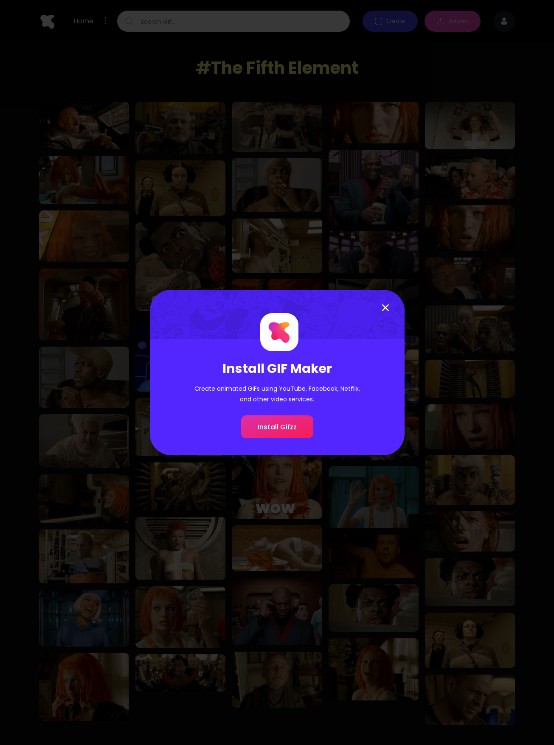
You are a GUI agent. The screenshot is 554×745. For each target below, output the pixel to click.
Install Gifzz (277, 427)
